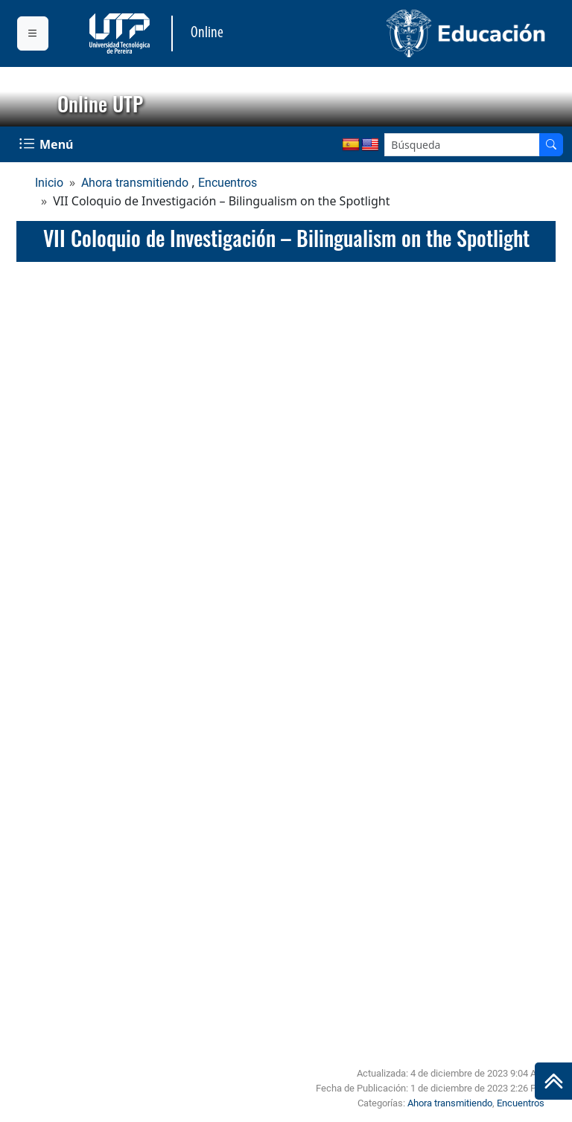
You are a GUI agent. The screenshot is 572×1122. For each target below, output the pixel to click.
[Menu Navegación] (47, 144)
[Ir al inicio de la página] (553, 1081)
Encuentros (227, 183)
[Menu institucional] (32, 33)
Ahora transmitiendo (134, 183)
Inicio (49, 183)
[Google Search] (462, 144)
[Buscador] (551, 144)
